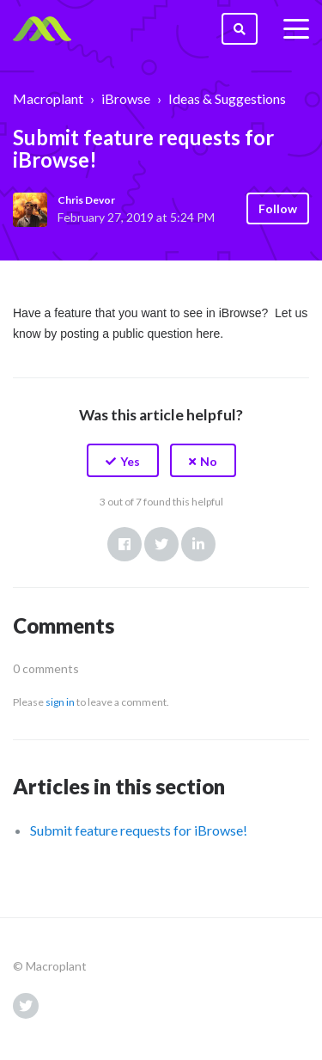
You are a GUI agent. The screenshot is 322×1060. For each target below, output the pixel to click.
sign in (60, 701)
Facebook (124, 544)
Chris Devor (86, 199)
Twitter (161, 544)
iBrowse (125, 98)
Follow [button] (277, 208)
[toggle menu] (296, 29)
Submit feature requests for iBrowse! (138, 830)
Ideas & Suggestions (227, 98)
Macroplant (48, 98)
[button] (123, 460)
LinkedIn (198, 544)
